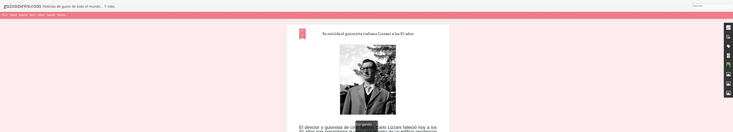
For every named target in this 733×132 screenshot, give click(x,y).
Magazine (23, 15)
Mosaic (33, 15)
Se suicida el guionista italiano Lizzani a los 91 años (368, 27)
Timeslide (61, 15)
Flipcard (13, 15)
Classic (5, 15)
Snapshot (51, 15)
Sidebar (41, 15)
